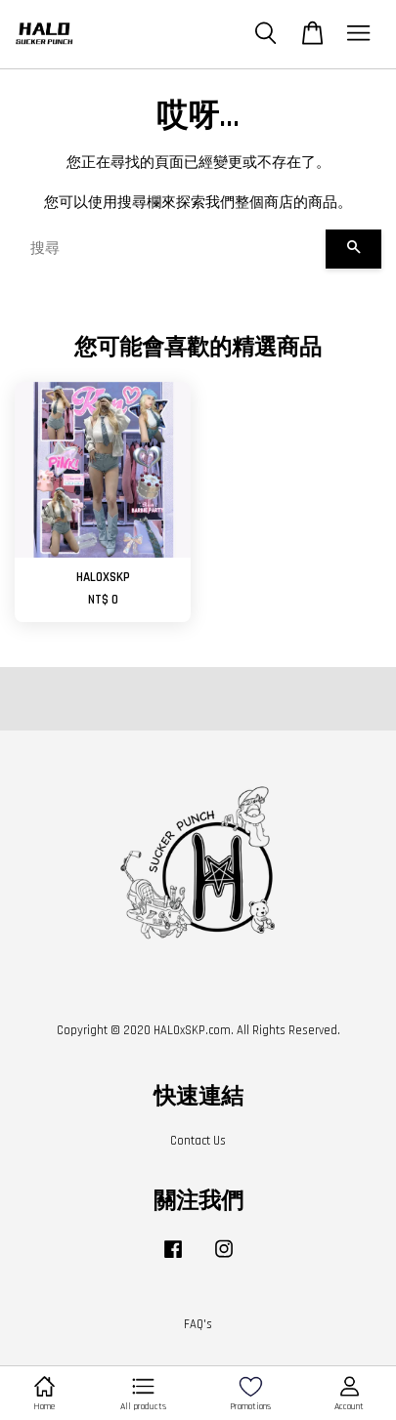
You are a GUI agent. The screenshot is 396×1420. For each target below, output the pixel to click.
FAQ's (198, 1324)
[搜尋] (170, 249)
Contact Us (198, 1141)
